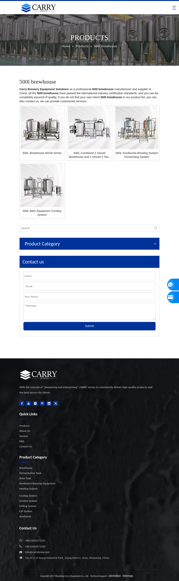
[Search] (86, 228)
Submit (89, 326)
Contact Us (25, 446)
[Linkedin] (48, 403)
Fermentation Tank (30, 473)
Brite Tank (25, 478)
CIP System (25, 511)
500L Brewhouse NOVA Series (42, 153)
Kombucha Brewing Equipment (37, 483)
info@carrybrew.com (37, 552)
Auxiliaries (25, 516)
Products (24, 425)
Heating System (28, 488)
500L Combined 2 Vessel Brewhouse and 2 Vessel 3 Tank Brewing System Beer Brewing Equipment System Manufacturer (89, 155)
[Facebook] (21, 403)
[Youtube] (28, 403)
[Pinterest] (42, 403)
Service (23, 436)
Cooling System (28, 495)
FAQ (21, 441)
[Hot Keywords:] (155, 228)
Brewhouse (25, 468)
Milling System (27, 506)
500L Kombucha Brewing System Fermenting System (137, 154)
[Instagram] (35, 403)
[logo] (38, 375)
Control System (28, 501)
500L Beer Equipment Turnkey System (42, 212)
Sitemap (127, 575)
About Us (24, 431)
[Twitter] (55, 403)
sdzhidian (115, 575)
